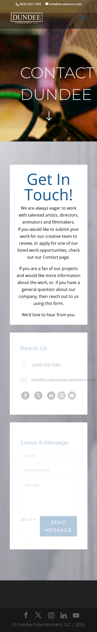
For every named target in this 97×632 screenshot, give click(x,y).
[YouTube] (76, 615)
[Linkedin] (63, 615)
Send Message (58, 526)
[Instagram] (51, 615)
